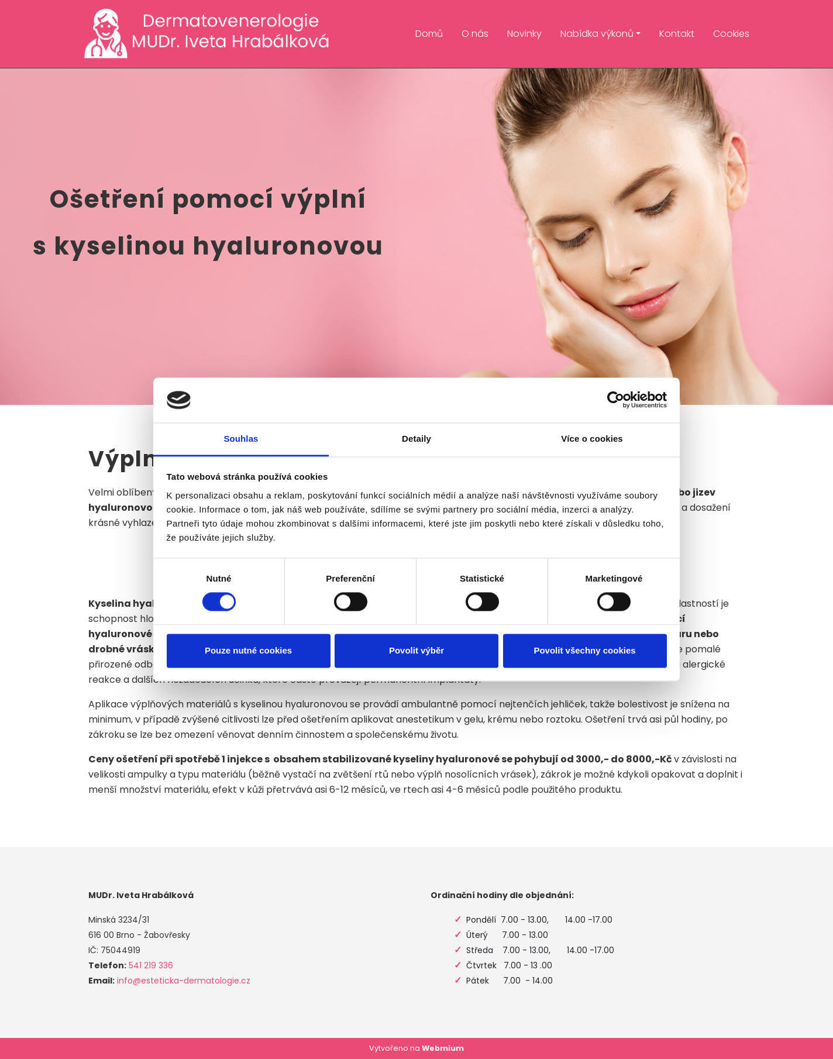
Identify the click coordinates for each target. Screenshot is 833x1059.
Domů (429, 33)
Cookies (731, 33)
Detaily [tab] (416, 438)
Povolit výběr (416, 650)
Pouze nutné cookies (248, 650)
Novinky (524, 33)
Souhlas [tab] (240, 438)
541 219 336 (151, 965)
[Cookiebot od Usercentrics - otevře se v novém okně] (615, 400)
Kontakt (676, 33)
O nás (475, 33)
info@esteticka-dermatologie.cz (183, 980)
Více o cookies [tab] (592, 438)
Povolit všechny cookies (584, 650)
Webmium (443, 1048)
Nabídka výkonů (597, 33)
